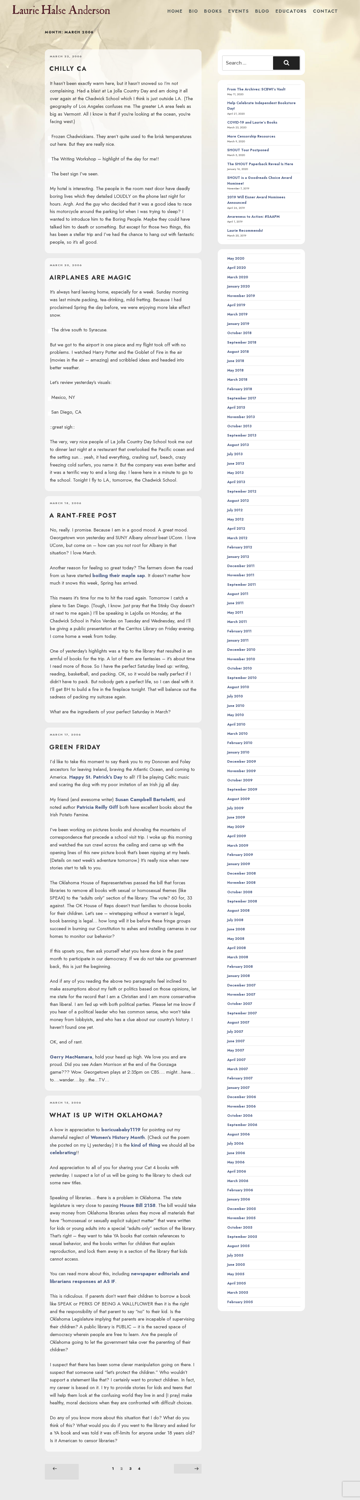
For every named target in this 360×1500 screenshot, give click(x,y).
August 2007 (238, 1022)
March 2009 (237, 845)
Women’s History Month (118, 1137)
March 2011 (237, 621)
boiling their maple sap (118, 575)
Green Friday (75, 747)
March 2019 (237, 314)
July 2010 (235, 696)
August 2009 (238, 798)
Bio (193, 11)
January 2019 (238, 323)
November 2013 (241, 416)
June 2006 (236, 1152)
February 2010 (239, 742)
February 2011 (239, 631)
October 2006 (240, 1115)
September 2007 (242, 1013)
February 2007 (240, 1078)
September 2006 (242, 1124)
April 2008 (236, 947)
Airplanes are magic (90, 277)
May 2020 (235, 258)
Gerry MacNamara (71, 1056)
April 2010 (236, 724)
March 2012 (237, 537)
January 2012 (238, 556)
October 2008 (239, 892)
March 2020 (237, 277)
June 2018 (235, 360)
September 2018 (241, 342)
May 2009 (236, 826)
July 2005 (235, 1255)
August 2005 (238, 1245)
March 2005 (237, 1292)
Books (213, 11)
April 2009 (236, 835)
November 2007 (241, 994)
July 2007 (235, 1031)
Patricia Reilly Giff (97, 807)
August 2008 (238, 910)
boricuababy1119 (121, 1129)
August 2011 (237, 593)
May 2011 (235, 612)
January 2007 (238, 1087)
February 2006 (240, 1190)
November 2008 (241, 882)
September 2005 (242, 1236)
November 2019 (241, 295)
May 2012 (235, 519)
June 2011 (235, 602)
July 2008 (235, 919)
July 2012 (235, 510)
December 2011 (241, 565)
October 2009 (240, 780)
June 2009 (236, 817)
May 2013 (235, 472)
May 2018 (235, 370)
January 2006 (238, 1199)
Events (238, 11)
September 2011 (241, 584)
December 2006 (241, 1096)
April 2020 (236, 267)
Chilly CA (68, 68)
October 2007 (239, 1003)
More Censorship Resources (251, 136)
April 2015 (236, 407)
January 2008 (238, 975)
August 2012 (238, 500)
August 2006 (238, 1134)
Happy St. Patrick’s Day (95, 776)
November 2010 (241, 659)
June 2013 (235, 463)
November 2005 (241, 1217)
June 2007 (236, 1041)
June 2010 (235, 705)
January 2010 (238, 752)
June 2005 (236, 1264)
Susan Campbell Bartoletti (145, 799)
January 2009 (238, 863)
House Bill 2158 (137, 1205)
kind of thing (145, 1144)
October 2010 (239, 668)
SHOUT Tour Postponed (248, 150)
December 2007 (241, 985)
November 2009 (241, 770)
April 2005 (236, 1283)
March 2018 (237, 379)
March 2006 (237, 1180)
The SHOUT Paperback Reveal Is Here (260, 163)
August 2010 (238, 686)
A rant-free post (83, 515)
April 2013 (236, 481)
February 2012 (239, 547)
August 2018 (238, 351)
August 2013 (238, 444)
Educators (291, 11)
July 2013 (235, 453)
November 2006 (241, 1106)
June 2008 (236, 929)
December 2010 (241, 649)
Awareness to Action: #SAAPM (253, 216)
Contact (325, 11)
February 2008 (240, 966)
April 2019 (236, 304)
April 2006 (236, 1171)
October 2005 (239, 1227)
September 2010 (242, 677)
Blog (262, 11)
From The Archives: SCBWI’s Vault (256, 89)
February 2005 (240, 1301)
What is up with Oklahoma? (106, 1115)
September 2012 (241, 491)
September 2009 (242, 789)
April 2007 (236, 1059)
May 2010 (235, 714)
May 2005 (235, 1274)
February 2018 (239, 388)
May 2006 (236, 1162)
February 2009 (240, 854)
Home (175, 11)
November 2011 (240, 575)
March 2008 (237, 957)
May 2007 (235, 1050)
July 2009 (235, 808)
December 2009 (241, 761)
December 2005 (241, 1208)
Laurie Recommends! (245, 230)
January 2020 (238, 286)
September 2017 (241, 398)
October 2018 (239, 332)
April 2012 (236, 528)
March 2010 (237, 733)
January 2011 (238, 640)
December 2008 (241, 873)
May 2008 (235, 938)
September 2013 (241, 435)
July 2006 (235, 1143)
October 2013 (239, 426)
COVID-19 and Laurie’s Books (252, 122)
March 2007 (237, 1068)
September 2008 (242, 901)
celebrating (63, 1152)
